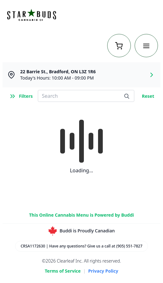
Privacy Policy (103, 271)
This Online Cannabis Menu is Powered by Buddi (81, 215)
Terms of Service (63, 271)
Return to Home (139, 15)
